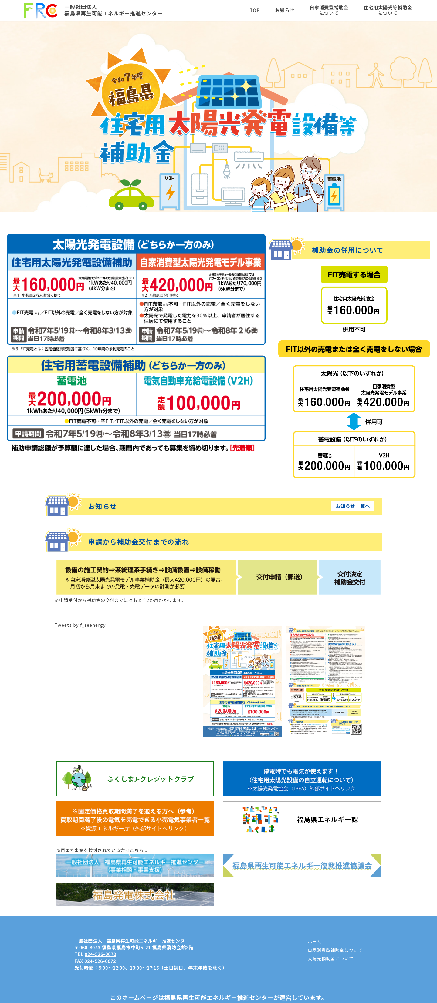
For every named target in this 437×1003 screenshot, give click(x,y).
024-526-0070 (100, 954)
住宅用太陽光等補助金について (388, 10)
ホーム (314, 941)
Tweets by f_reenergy (80, 625)
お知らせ (284, 10)
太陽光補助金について (331, 958)
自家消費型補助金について (329, 10)
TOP (254, 10)
